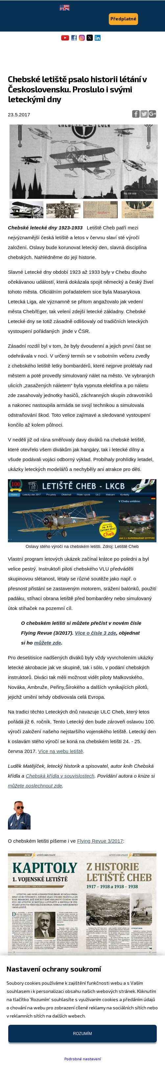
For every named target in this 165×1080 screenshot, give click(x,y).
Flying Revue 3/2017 (100, 841)
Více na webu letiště (60, 751)
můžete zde (47, 643)
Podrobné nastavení (82, 1058)
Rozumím (82, 1033)
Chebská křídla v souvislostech (60, 776)
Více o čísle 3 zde (95, 633)
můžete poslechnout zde (35, 785)
